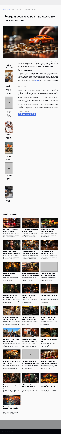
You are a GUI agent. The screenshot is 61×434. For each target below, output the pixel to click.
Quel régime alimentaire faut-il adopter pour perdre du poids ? (48, 231)
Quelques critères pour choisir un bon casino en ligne (48, 363)
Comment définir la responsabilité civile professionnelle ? (47, 253)
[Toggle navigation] (4, 2)
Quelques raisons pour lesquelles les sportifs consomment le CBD (10, 297)
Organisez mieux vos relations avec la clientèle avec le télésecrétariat (11, 253)
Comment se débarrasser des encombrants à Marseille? (11, 341)
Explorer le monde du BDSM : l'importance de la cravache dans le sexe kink (9, 114)
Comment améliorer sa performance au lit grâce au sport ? (30, 363)
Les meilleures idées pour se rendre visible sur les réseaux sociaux (11, 408)
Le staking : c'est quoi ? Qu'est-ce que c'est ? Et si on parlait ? (49, 386)
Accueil (4, 9)
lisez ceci (36, 80)
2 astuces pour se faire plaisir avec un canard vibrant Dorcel (48, 275)
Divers (8, 9)
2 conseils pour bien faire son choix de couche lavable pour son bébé (11, 319)
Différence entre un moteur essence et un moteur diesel (28, 386)
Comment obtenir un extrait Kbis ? (8, 200)
